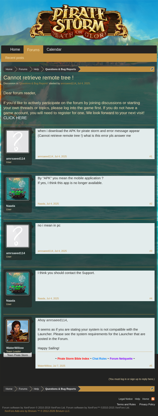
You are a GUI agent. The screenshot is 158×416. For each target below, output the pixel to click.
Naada (10, 206)
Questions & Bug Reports (33, 83)
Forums (33, 50)
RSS (153, 398)
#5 (151, 365)
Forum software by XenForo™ (98, 407)
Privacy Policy (147, 404)
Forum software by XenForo (34, 407)
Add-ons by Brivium (37, 411)
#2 (151, 203)
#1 (151, 156)
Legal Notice (126, 399)
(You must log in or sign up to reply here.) (132, 379)
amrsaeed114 (68, 83)
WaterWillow (15, 348)
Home (15, 49)
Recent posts (14, 58)
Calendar (54, 49)
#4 (151, 298)
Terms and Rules (126, 404)
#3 (151, 251)
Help (137, 399)
